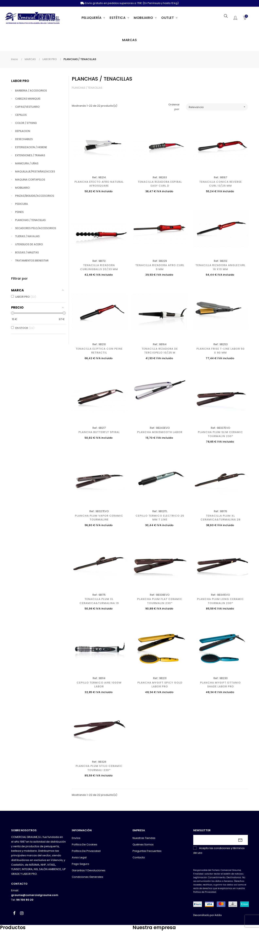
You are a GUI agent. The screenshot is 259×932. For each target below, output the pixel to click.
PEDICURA (21, 204)
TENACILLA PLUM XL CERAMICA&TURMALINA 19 (99, 601)
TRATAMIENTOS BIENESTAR (32, 260)
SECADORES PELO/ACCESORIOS (35, 228)
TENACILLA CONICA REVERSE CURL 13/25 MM (220, 184)
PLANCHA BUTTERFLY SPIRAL (99, 432)
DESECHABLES (24, 139)
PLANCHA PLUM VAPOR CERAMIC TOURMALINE (99, 518)
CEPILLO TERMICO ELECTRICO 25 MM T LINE (160, 518)
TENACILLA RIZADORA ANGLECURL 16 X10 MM (220, 267)
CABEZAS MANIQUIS (27, 99)
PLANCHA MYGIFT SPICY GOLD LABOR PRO (159, 685)
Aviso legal (79, 857)
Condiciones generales (87, 877)
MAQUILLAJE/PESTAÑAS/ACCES (35, 171)
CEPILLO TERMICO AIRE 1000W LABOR (99, 685)
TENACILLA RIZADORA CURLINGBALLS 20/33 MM (99, 267)
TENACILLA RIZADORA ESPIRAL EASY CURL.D (160, 184)
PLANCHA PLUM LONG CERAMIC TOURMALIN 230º (220, 601)
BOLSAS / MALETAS (27, 252)
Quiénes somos (143, 844)
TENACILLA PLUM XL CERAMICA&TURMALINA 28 (220, 518)
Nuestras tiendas (144, 838)
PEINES (19, 212)
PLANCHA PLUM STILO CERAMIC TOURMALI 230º (99, 768)
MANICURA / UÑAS (26, 163)
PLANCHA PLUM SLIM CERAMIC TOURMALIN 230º (220, 434)
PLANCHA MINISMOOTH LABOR (159, 432)
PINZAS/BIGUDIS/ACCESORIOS (34, 196)
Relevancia (218, 106)
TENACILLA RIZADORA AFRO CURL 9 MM (159, 267)
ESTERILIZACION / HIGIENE (31, 147)
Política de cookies (84, 844)
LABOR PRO (20, 81)
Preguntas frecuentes (147, 851)
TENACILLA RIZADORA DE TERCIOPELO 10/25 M (160, 351)
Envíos (76, 838)
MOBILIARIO (22, 188)
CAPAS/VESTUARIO (27, 107)
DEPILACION (22, 131)
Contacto (139, 857)
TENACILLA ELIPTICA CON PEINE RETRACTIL (99, 351)
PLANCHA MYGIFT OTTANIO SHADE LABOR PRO (220, 685)
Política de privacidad (86, 851)
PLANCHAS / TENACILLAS (30, 220)
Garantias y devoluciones (88, 870)
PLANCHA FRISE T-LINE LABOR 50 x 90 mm (220, 351)
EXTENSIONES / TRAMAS (30, 155)
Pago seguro (80, 864)
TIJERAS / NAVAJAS (27, 236)
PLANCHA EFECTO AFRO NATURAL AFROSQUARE (99, 184)
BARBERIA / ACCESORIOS (31, 90)
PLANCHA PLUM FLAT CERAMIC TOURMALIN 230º (159, 601)
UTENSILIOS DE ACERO (29, 244)
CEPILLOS (21, 115)
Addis (218, 915)
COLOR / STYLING (26, 123)
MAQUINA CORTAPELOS (30, 180)
